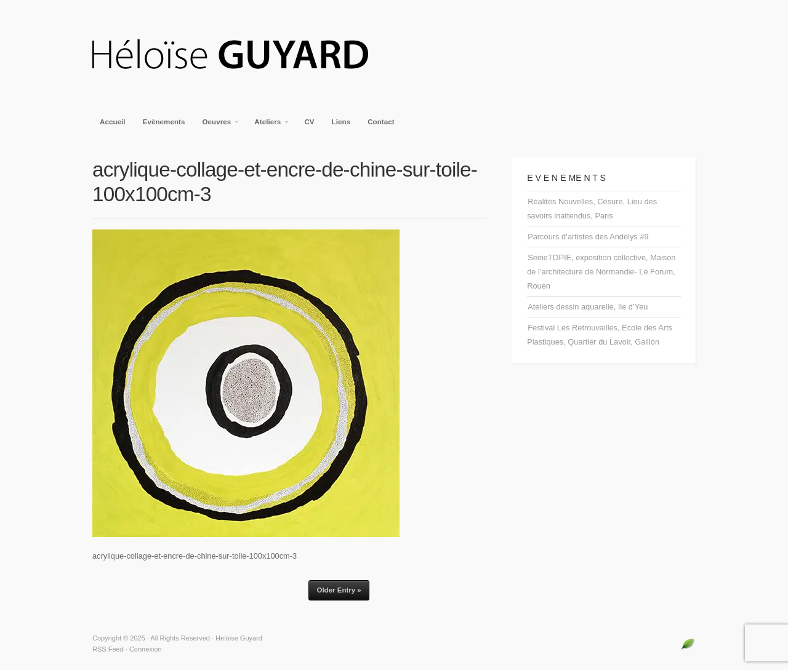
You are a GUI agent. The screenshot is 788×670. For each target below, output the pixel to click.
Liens (341, 122)
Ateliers (268, 125)
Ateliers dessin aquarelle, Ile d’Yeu (588, 306)
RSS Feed (108, 649)
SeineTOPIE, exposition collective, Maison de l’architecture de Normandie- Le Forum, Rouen (601, 271)
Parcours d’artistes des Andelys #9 (588, 236)
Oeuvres (217, 125)
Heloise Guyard (240, 55)
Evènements (164, 122)
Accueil (113, 122)
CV (309, 122)
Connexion (145, 649)
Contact (381, 122)
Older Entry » (338, 590)
